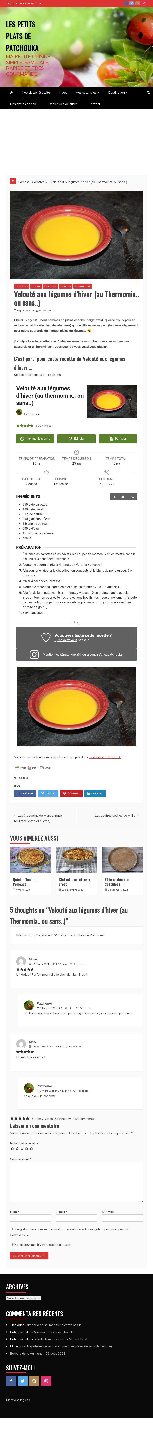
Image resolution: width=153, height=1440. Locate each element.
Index (63, 92)
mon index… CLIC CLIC (105, 756)
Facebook (126, 3)
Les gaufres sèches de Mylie (115, 814)
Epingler (76, 438)
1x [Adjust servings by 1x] (114, 495)
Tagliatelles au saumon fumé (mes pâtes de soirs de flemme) (69, 1345)
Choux (36, 286)
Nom (14, 1210)
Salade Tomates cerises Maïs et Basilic (61, 1338)
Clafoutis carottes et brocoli (75, 881)
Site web (108, 1210)
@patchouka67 (70, 653)
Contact (94, 104)
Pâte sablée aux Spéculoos (117, 881)
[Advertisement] (76, 139)
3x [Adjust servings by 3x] (132, 495)
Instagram (144, 3)
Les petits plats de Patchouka (29, 34)
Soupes (65, 286)
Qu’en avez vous (65, 639)
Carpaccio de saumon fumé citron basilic (53, 1323)
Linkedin (95, 792)
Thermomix (83, 286)
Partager (118, 438)
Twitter (131, 3)
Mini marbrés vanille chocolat (54, 1330)
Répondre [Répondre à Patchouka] (85, 1006)
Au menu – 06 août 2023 (48, 1352)
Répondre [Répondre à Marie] (79, 962)
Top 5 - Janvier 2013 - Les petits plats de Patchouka (67, 934)
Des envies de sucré (62, 104)
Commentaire (20, 1158)
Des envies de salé (23, 104)
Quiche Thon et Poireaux (24, 881)
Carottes (21, 286)
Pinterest (137, 3)
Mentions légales (18, 1398)
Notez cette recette (24, 1142)
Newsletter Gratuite (36, 92)
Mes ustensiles (86, 92)
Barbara (15, 1352)
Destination (116, 92)
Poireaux (50, 286)
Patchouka (44, 1002)
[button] (18, 425)
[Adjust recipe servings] (100, 483)
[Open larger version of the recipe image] (112, 401)
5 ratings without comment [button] (74, 1117)
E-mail (61, 1210)
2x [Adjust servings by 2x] (123, 495)
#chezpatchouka (111, 653)
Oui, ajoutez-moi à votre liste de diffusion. (41, 1243)
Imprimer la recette (35, 438)
